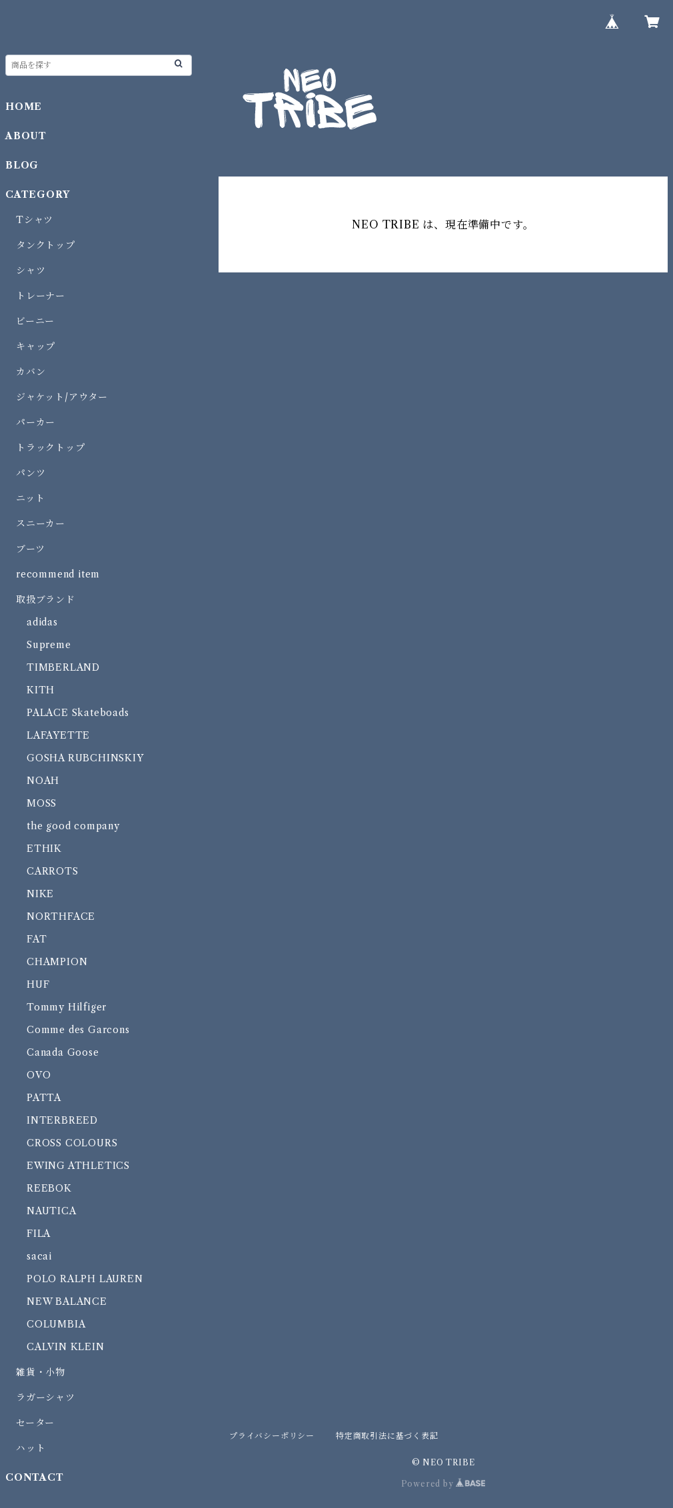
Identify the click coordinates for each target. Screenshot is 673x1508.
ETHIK (44, 849)
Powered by (443, 1484)
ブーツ (30, 549)
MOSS (42, 803)
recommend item (58, 574)
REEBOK (49, 1188)
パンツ (30, 473)
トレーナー (40, 296)
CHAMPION (57, 962)
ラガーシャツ (45, 1397)
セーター (35, 1423)
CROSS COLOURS (72, 1143)
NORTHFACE (61, 917)
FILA (39, 1234)
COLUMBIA (56, 1324)
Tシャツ (34, 220)
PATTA (44, 1098)
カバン (30, 372)
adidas (42, 622)
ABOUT (26, 136)
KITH (41, 690)
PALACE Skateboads (78, 713)
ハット (30, 1448)
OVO (39, 1075)
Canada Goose (63, 1052)
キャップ (35, 346)
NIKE (40, 894)
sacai (39, 1256)
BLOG (22, 165)
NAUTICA (52, 1211)
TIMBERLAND (63, 667)
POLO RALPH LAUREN (85, 1279)
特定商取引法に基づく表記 (387, 1436)
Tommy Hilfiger (67, 1007)
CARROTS (53, 871)
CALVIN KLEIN (66, 1347)
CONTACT (34, 1477)
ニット (30, 498)
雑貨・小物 (40, 1372)
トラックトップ (50, 448)
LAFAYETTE (58, 735)
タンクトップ (45, 245)
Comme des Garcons (78, 1030)
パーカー (35, 422)
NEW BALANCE (67, 1302)
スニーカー (40, 524)
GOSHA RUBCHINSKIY (85, 758)
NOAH (43, 781)
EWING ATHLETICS (78, 1166)
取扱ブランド (45, 599)
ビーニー (35, 321)
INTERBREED (62, 1120)
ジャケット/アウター (62, 397)
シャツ (30, 270)
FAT (37, 939)
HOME (23, 107)
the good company (73, 826)
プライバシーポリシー (272, 1436)
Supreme (49, 645)
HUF (38, 984)
